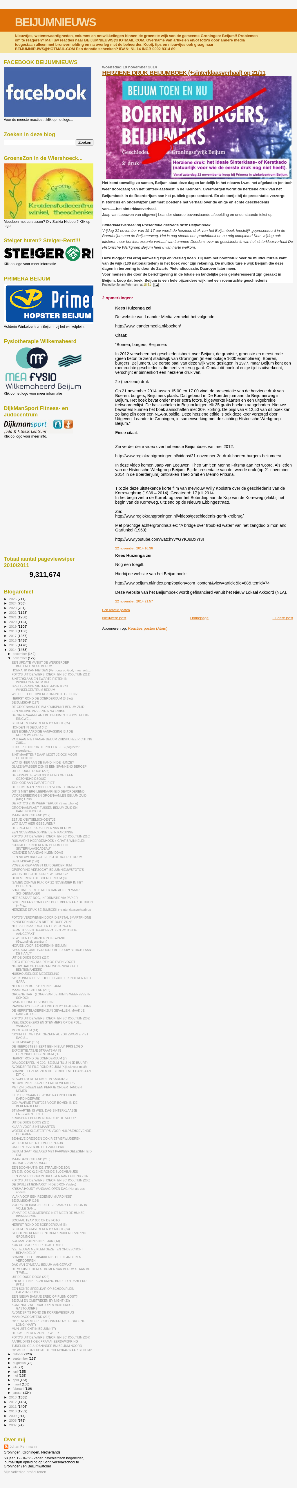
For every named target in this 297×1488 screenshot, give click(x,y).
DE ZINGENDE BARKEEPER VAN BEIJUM (41, 828)
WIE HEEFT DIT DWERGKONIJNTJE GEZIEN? (44, 694)
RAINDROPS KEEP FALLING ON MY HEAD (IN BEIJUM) (51, 1006)
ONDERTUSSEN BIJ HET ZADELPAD (38, 1147)
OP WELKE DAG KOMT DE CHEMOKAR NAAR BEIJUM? (52, 1350)
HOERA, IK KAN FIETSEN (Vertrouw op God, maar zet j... (51, 670)
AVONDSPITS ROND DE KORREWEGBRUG (43, 1312)
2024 (13, 603)
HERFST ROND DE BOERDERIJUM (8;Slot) (42, 698)
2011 (13, 1406)
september (21, 1358)
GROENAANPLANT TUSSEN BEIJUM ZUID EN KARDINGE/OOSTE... (44, 809)
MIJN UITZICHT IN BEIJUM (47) (34, 1328)
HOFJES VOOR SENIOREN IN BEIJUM (39, 945)
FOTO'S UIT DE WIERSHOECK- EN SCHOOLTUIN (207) (51, 1337)
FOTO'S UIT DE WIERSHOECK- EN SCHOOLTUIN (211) (51, 674)
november (20, 658)
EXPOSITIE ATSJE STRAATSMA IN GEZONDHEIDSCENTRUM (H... (36, 1052)
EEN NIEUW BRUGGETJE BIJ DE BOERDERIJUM (47, 857)
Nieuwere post (114, 618)
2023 (13, 608)
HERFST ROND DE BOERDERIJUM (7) (39, 1058)
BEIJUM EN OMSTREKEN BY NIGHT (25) (41, 723)
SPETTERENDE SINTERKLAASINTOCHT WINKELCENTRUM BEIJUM (41, 687)
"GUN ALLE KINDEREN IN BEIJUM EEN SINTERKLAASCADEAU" (40, 846)
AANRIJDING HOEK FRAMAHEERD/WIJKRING (45, 1341)
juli (15, 1367)
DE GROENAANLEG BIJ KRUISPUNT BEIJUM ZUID (48, 707)
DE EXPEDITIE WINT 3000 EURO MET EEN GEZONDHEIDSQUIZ (42, 776)
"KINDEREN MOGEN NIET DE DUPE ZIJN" (42, 922)
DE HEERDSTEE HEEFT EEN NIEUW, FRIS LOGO (47, 1046)
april (16, 1380)
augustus (20, 1363)
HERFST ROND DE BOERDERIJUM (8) (39, 878)
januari (18, 1392)
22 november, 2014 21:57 (134, 601)
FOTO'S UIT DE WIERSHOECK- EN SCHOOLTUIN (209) (51, 1018)
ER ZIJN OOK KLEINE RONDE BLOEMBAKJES (45, 1171)
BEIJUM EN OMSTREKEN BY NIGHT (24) (41, 1229)
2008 (13, 1420)
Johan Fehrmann (23, 1447)
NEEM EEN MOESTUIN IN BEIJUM (36, 986)
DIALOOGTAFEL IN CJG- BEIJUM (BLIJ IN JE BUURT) (50, 1062)
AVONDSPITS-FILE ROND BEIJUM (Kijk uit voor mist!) (49, 1066)
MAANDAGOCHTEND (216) (31, 990)
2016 (13, 640)
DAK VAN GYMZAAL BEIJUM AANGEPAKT (42, 1264)
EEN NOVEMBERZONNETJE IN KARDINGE (42, 832)
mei (16, 1375)
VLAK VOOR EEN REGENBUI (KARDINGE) (42, 1196)
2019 (13, 626)
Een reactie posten (116, 610)
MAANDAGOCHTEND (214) (31, 1316)
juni (16, 1371)
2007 (13, 1425)
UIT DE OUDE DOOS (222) (30, 1276)
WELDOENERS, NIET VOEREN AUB (37, 1143)
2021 (13, 617)
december (20, 653)
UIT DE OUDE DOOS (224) (30, 957)
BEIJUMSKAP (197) (25, 702)
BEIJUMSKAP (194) (25, 1200)
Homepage (199, 618)
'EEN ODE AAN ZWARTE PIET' (33, 782)
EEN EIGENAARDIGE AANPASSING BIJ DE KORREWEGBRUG (42, 733)
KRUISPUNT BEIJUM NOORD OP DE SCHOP (44, 1118)
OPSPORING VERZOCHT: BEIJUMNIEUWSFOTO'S (48, 869)
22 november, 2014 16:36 (134, 548)
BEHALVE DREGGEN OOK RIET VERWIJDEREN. (46, 1138)
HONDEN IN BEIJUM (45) (29, 727)
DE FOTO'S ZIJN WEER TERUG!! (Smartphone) (45, 803)
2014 (13, 649)
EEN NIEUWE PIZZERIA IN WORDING (39, 711)
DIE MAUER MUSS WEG (29, 1163)
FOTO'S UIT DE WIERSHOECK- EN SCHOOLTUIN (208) (51, 1180)
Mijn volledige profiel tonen (25, 1472)
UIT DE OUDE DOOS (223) (30, 1122)
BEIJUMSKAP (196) (25, 861)
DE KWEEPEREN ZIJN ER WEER (35, 1333)
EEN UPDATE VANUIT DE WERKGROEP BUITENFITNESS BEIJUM (40, 664)
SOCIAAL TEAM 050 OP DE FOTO (36, 1220)
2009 (13, 1416)
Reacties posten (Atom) (147, 628)
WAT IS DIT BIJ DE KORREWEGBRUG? (40, 874)
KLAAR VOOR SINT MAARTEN (33, 1126)
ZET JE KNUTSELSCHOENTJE (33, 819)
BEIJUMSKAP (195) (25, 1042)
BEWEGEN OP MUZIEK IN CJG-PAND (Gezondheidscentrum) (38, 939)
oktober (18, 1354)
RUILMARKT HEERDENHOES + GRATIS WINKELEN (48, 840)
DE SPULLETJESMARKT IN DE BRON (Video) (44, 1184)
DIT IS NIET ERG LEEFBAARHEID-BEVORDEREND (48, 791)
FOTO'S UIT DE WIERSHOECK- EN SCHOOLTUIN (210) (51, 836)
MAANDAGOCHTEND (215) (31, 1159)
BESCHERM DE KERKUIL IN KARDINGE (40, 1079)
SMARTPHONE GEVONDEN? (32, 1002)
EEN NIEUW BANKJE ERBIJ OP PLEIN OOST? (44, 1296)
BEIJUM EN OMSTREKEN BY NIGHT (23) (41, 1300)
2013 (13, 1397)
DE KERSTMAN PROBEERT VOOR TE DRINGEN (46, 787)
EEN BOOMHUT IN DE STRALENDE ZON (41, 1167)
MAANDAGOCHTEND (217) (31, 815)
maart (17, 1384)
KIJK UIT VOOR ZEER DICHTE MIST (37, 1245)
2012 (13, 1402)
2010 (13, 1411)
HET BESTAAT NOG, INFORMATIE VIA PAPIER (45, 897)
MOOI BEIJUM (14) (25, 1030)
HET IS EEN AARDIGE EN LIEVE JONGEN (41, 926)
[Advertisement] (30, 469)
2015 (13, 645)
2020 (13, 622)
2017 (13, 636)
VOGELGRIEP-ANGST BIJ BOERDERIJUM (42, 865)
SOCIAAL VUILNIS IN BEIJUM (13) (36, 1241)
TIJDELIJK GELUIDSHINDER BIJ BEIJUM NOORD (47, 1345)
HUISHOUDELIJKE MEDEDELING (35, 973)
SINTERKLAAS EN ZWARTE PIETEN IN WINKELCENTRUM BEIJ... (39, 680)
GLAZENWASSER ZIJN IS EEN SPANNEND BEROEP (49, 766)
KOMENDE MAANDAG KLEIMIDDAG (37, 852)
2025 (13, 599)
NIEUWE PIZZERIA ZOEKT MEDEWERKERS (43, 1083)
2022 (13, 612)
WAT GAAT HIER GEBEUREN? (33, 823)
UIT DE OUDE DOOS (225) (30, 771)
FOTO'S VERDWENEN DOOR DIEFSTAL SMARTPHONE (51, 917)
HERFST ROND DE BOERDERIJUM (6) (39, 1224)
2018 (13, 631)
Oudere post (282, 618)
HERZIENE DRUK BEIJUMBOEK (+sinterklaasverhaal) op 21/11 (183, 72)
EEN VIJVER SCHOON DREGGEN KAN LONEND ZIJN (50, 1176)
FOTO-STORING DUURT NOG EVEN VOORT (43, 962)
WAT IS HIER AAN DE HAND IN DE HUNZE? (43, 762)
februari (19, 1388)
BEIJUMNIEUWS (55, 22)
